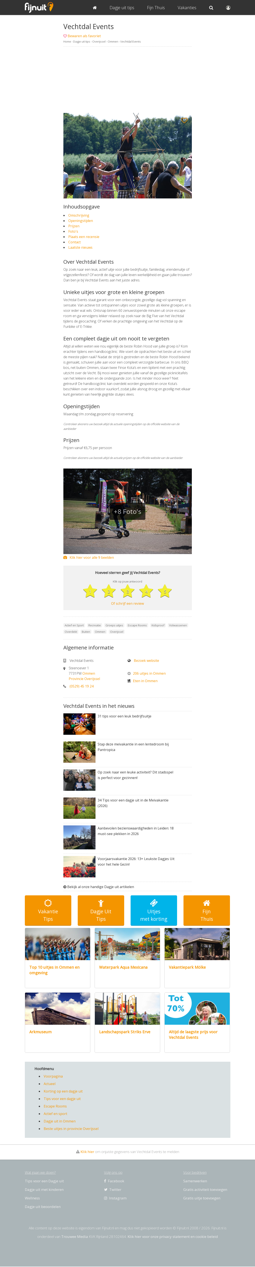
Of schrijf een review (127, 603)
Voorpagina (53, 1076)
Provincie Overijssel (84, 679)
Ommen (113, 41)
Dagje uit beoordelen (43, 1207)
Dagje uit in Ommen (60, 1121)
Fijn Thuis (156, 7)
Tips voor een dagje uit (62, 1099)
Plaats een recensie (83, 236)
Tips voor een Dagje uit (44, 1181)
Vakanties (187, 7)
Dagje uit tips (81, 41)
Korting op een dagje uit (63, 1091)
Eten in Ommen (145, 681)
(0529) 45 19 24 (82, 686)
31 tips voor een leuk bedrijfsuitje (124, 716)
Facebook (114, 1181)
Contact (74, 242)
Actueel (49, 1084)
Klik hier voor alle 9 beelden (88, 557)
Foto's (73, 231)
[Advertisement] (127, 80)
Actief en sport (55, 1114)
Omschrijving (78, 215)
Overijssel (99, 41)
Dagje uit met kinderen (44, 1189)
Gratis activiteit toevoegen (205, 1189)
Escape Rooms (55, 1106)
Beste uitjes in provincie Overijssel (71, 1129)
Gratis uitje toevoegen (201, 1198)
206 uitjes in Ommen (149, 673)
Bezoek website (146, 660)
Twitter (112, 1189)
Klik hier (87, 1152)
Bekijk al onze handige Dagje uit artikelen (100, 887)
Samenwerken (195, 1181)
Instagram (115, 1198)
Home (67, 41)
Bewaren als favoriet (84, 36)
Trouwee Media (74, 1236)
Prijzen (73, 226)
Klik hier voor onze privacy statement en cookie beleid (173, 1236)
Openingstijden (80, 220)
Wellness (32, 1198)
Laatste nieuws (80, 247)
